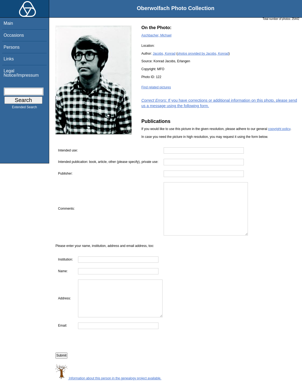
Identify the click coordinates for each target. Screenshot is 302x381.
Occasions (14, 35)
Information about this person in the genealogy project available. (108, 378)
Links (9, 59)
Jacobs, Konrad (164, 53)
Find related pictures (156, 87)
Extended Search (24, 108)
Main (8, 23)
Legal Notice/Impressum (21, 73)
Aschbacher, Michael (156, 35)
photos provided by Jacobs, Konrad (203, 53)
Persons (12, 47)
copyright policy (279, 129)
